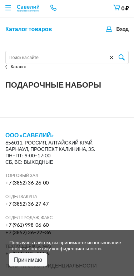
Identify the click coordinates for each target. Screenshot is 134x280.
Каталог (15, 66)
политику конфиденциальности (66, 248)
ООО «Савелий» (29, 135)
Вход (122, 29)
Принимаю (28, 259)
